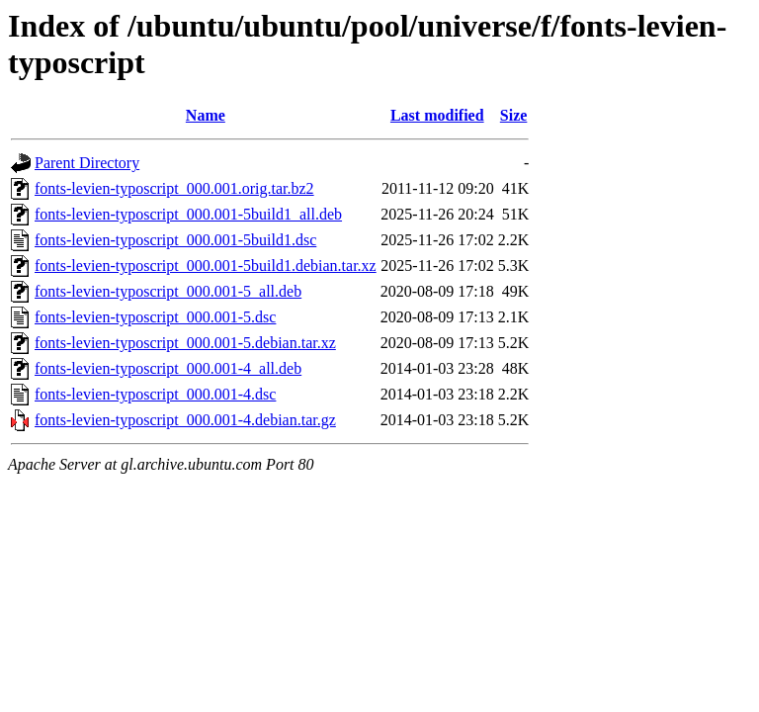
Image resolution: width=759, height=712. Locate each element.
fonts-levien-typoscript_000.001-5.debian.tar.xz (185, 342)
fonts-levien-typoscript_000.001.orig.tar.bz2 (174, 188)
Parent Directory (87, 162)
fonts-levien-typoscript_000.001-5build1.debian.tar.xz (206, 265)
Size (514, 115)
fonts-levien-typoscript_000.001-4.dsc (155, 394)
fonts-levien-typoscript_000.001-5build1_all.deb (188, 214)
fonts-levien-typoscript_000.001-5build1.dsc (175, 239)
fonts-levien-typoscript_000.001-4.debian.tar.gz (185, 419)
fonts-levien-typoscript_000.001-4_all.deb (168, 368)
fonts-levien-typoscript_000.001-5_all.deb (168, 291)
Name (205, 115)
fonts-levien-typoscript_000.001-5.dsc (155, 317)
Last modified (437, 115)
